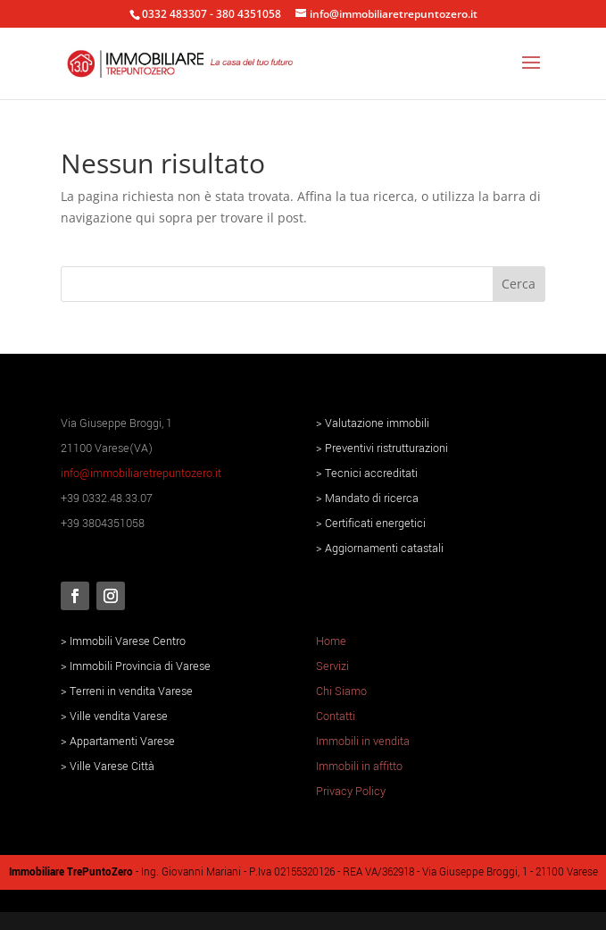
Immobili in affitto (359, 766)
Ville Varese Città (112, 766)
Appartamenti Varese (122, 741)
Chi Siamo (341, 691)
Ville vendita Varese (119, 716)
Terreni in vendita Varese (131, 691)
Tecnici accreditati (371, 473)
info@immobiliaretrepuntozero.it (141, 473)
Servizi (332, 666)
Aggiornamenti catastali (384, 548)
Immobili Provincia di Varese (140, 666)
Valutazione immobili (377, 423)
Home (331, 641)
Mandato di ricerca (372, 498)
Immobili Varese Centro (128, 641)
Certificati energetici (375, 523)
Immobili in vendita (363, 741)
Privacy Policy (351, 791)
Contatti (335, 716)
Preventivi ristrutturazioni (386, 448)
